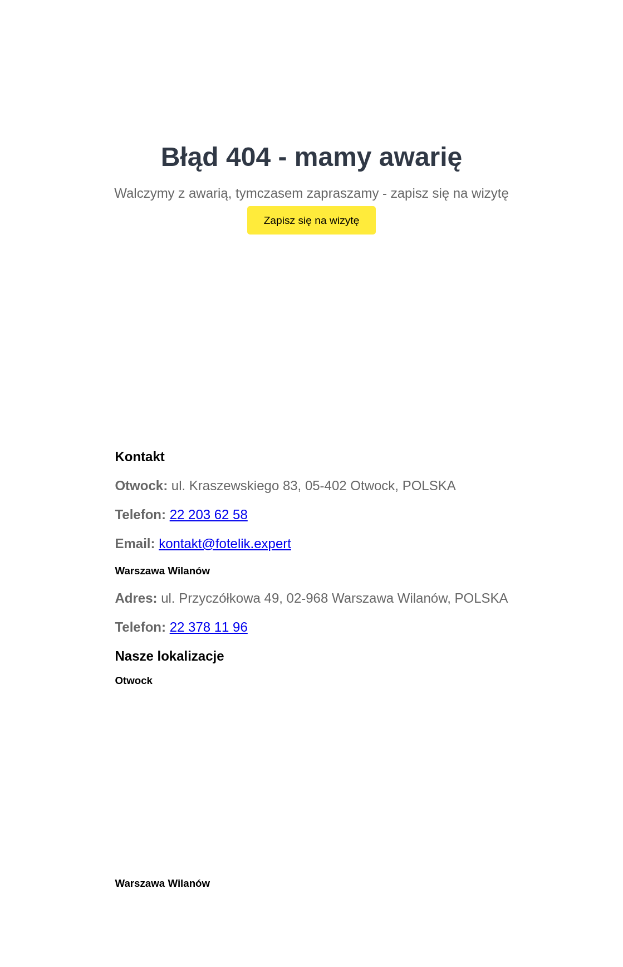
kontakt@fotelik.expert (225, 543)
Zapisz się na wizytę (312, 220)
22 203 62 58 (209, 514)
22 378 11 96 (209, 626)
